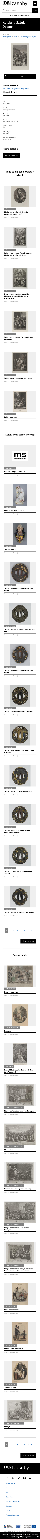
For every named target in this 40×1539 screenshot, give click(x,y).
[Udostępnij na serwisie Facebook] (16, 92)
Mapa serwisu (10, 1488)
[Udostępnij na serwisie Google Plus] (12, 92)
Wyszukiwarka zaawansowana (19, 15)
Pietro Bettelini (10, 85)
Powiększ (21, 76)
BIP (7, 1492)
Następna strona (28, 941)
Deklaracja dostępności (13, 1501)
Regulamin (9, 1506)
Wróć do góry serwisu (13, 1515)
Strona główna (7, 37)
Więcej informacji (11, 155)
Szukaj (35, 10)
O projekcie (9, 1497)
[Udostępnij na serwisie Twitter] (15, 92)
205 (20, 935)
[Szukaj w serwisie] (17, 10)
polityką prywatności (25, 1537)
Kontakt (8, 1510)
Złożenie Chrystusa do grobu (28, 37)
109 (20, 1450)
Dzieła (16, 37)
